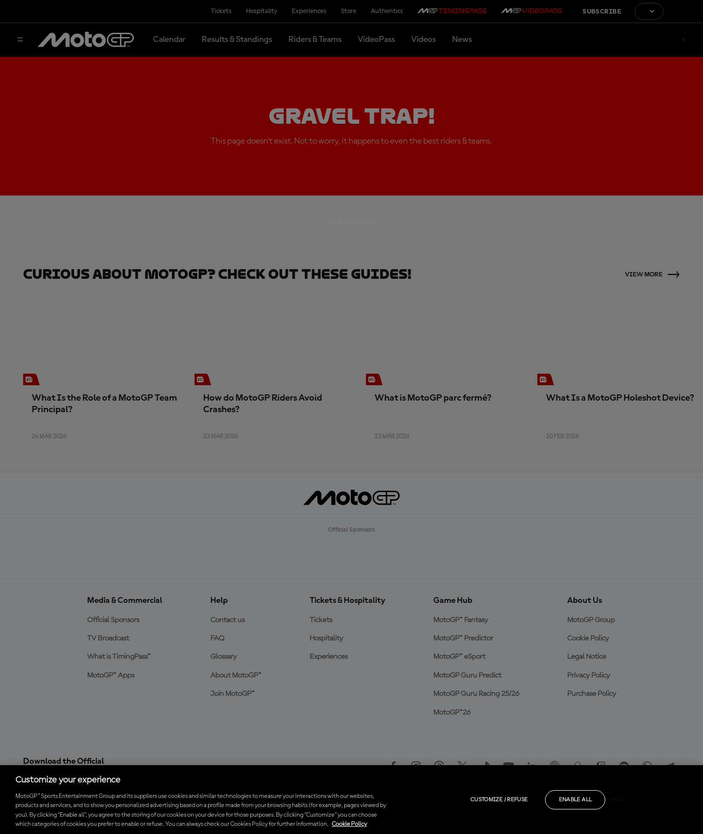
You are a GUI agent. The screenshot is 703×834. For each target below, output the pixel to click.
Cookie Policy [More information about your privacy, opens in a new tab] (349, 824)
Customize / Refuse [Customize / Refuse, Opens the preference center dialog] (499, 800)
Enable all (575, 800)
